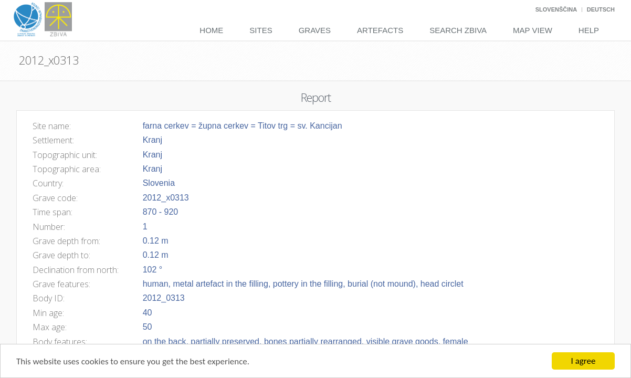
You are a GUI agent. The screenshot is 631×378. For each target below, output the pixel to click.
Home (211, 30)
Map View (532, 30)
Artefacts (380, 30)
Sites (260, 30)
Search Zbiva (458, 30)
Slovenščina (556, 9)
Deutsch (601, 9)
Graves (315, 30)
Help (589, 30)
